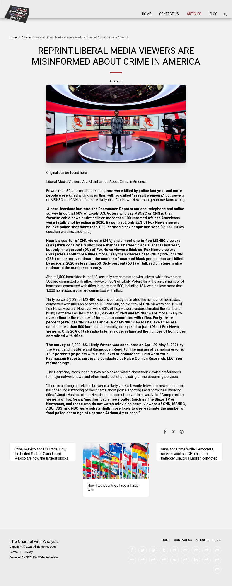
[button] (225, 14)
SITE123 (31, 557)
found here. (78, 172)
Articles (26, 37)
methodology (57, 363)
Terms (14, 552)
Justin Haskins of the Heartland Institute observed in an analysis (107, 395)
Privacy (28, 552)
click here (82, 231)
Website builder (48, 557)
